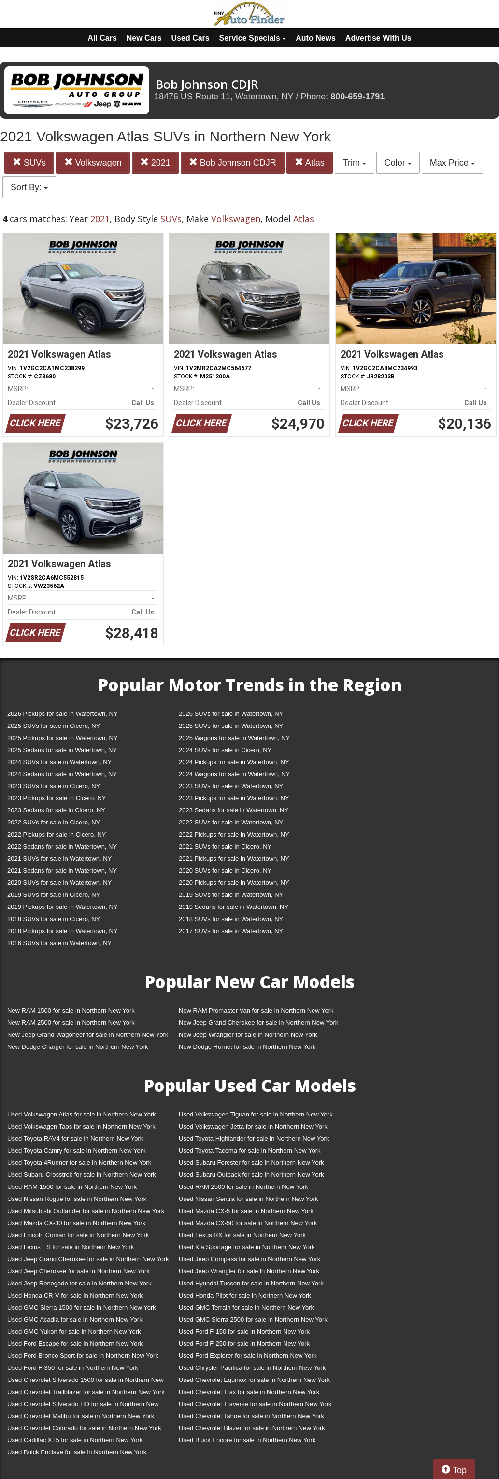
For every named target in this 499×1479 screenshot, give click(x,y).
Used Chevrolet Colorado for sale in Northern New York (84, 1428)
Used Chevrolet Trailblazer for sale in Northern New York (86, 1391)
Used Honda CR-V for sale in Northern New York (75, 1295)
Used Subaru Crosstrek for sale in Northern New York (81, 1174)
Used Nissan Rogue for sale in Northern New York (76, 1198)
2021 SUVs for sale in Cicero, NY (225, 846)
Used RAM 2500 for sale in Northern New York (243, 1186)
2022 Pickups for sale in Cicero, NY (56, 834)
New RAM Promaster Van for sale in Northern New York (256, 1010)
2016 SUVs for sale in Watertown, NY (59, 943)
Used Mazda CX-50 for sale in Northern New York (248, 1223)
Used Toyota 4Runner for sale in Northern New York (79, 1162)
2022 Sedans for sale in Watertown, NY (62, 846)
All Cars (101, 38)
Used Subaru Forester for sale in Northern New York (251, 1162)
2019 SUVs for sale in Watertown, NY (231, 894)
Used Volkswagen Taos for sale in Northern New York (81, 1126)
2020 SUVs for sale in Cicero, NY (225, 870)
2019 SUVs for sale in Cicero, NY (53, 894)
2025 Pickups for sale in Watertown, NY (62, 737)
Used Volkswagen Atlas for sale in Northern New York (81, 1114)
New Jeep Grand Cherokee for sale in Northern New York (258, 1022)
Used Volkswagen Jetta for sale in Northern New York (253, 1126)
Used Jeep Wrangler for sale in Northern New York (249, 1271)
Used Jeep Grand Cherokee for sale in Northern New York (88, 1259)
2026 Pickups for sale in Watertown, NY (62, 713)
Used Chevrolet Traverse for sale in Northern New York (255, 1404)
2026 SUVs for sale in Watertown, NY (231, 713)
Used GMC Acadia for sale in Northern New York (75, 1319)
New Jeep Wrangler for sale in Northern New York (248, 1034)
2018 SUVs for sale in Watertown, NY (231, 918)
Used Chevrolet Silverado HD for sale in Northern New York (83, 1405)
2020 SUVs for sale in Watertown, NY (59, 882)
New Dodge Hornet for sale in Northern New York (247, 1046)
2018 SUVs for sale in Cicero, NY (53, 918)
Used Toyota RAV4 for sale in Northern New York (75, 1138)
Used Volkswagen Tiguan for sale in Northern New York (256, 1114)
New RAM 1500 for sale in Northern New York (71, 1010)
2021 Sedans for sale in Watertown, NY (62, 870)
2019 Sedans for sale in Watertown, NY (233, 906)
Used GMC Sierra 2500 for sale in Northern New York (253, 1319)
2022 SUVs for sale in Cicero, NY (53, 822)
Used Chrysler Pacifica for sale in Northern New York (252, 1367)
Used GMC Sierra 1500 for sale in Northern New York (81, 1307)
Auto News (316, 38)
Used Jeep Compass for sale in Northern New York (249, 1259)
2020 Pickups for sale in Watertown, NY (234, 882)
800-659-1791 (357, 96)
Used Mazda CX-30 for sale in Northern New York (76, 1223)
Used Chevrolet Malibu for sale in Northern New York (80, 1416)
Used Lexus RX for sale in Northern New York (242, 1235)
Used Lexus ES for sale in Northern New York (70, 1247)
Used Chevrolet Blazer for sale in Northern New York (252, 1428)
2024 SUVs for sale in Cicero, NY (225, 749)
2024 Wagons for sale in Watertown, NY (234, 774)
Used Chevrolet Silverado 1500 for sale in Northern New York (85, 1381)
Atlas (310, 162)
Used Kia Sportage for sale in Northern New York (247, 1247)
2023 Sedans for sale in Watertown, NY (233, 810)
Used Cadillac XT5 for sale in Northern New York (75, 1440)
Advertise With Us (378, 38)
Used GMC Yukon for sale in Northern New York (74, 1331)
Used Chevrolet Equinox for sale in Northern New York (254, 1379)
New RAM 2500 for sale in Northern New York (71, 1022)
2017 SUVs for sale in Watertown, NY (231, 931)
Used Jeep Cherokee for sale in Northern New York (78, 1271)
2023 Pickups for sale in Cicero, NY (56, 798)
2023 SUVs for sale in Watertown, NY (231, 786)
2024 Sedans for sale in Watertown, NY (62, 774)
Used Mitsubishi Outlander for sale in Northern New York (85, 1210)
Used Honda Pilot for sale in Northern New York (245, 1295)
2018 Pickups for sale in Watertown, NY (62, 931)
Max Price (452, 162)
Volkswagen (93, 162)
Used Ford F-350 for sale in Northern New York (72, 1367)
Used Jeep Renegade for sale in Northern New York (79, 1283)
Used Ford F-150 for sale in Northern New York (244, 1331)
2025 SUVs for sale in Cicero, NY (53, 725)
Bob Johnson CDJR (232, 162)
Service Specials (252, 38)
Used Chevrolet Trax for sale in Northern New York (249, 1391)
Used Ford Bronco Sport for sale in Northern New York (82, 1355)
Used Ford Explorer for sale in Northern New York (247, 1355)
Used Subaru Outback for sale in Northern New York (251, 1174)
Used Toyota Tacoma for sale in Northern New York (250, 1150)
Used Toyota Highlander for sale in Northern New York (254, 1138)
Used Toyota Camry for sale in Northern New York (76, 1150)
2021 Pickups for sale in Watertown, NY (234, 858)
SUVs (29, 162)
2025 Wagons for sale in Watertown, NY (234, 737)
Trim (354, 162)
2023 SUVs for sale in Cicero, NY (53, 786)
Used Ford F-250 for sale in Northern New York (244, 1343)
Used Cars (190, 38)
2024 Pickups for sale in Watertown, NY (234, 762)
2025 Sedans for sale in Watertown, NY (62, 749)
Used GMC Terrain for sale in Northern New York (246, 1307)
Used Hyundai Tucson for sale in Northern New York (251, 1283)
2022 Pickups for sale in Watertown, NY (234, 834)
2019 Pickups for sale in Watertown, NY (62, 906)
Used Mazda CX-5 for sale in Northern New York (246, 1210)
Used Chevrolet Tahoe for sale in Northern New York (251, 1416)
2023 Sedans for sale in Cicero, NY (56, 810)
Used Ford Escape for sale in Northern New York (75, 1343)
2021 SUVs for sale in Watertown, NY (59, 858)
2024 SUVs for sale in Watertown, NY (59, 762)
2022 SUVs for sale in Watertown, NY (231, 822)
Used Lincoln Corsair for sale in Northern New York (78, 1235)
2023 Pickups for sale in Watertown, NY (234, 798)
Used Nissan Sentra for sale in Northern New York (248, 1198)
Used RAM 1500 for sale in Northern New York (72, 1186)
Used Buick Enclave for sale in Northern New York (76, 1452)
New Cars (144, 38)
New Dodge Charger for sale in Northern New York (77, 1046)
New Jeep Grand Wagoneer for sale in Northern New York (87, 1034)
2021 (155, 162)
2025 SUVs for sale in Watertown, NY (231, 725)
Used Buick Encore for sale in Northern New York (247, 1440)
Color (398, 162)
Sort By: (29, 187)
